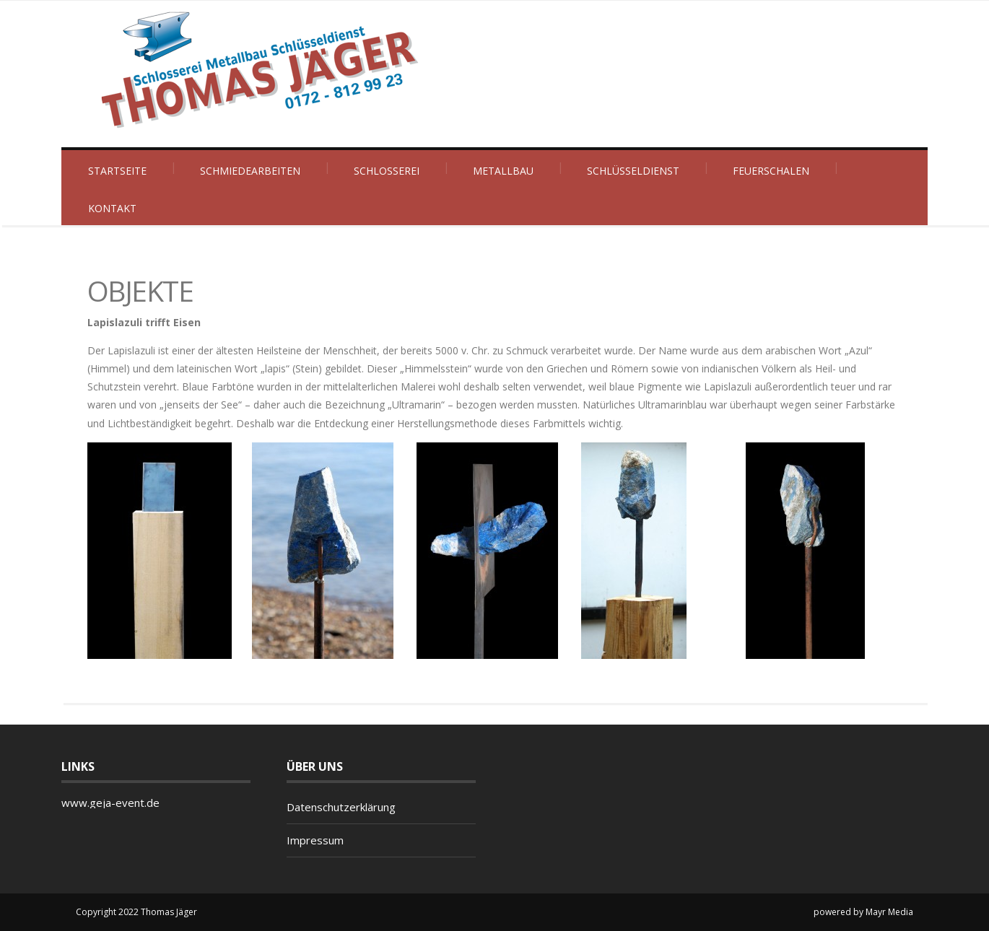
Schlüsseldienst (633, 171)
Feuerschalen (771, 171)
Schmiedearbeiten (250, 171)
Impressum (315, 840)
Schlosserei (386, 171)
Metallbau (503, 171)
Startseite (117, 171)
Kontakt (112, 208)
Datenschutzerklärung (341, 807)
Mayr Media (889, 912)
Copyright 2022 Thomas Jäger (136, 912)
